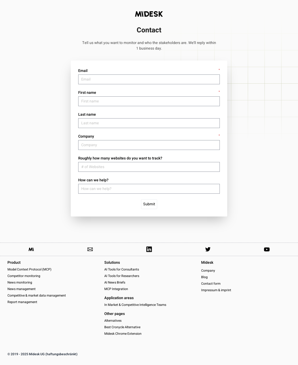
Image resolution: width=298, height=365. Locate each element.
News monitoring (19, 282)
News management (21, 289)
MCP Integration (116, 289)
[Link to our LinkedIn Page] (149, 249)
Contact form (210, 283)
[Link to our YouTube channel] (267, 249)
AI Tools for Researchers (121, 276)
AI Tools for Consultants (121, 269)
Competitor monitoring (23, 276)
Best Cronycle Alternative (122, 327)
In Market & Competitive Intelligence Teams (135, 304)
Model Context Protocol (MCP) (29, 269)
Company (208, 270)
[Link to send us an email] (90, 249)
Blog (204, 277)
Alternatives (113, 320)
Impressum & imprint (216, 290)
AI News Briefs (114, 282)
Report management (22, 302)
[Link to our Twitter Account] (208, 249)
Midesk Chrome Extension (123, 333)
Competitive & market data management (36, 295)
